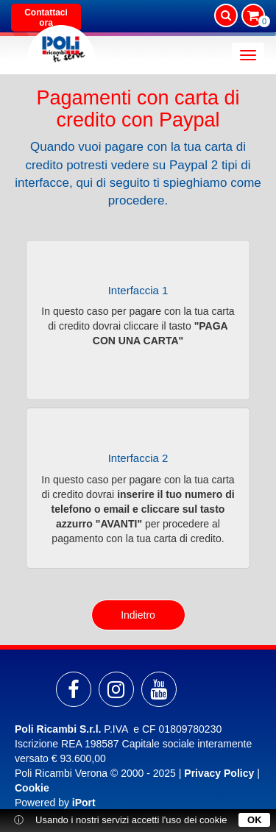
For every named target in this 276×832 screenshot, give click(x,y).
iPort (84, 802)
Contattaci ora (46, 17)
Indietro (138, 615)
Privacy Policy (219, 773)
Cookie (32, 788)
